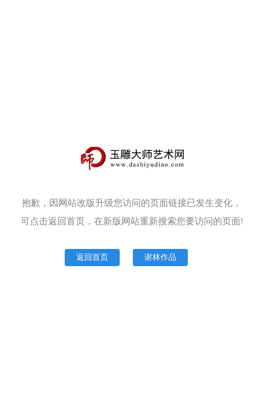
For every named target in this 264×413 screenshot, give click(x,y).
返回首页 (92, 257)
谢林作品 (160, 257)
